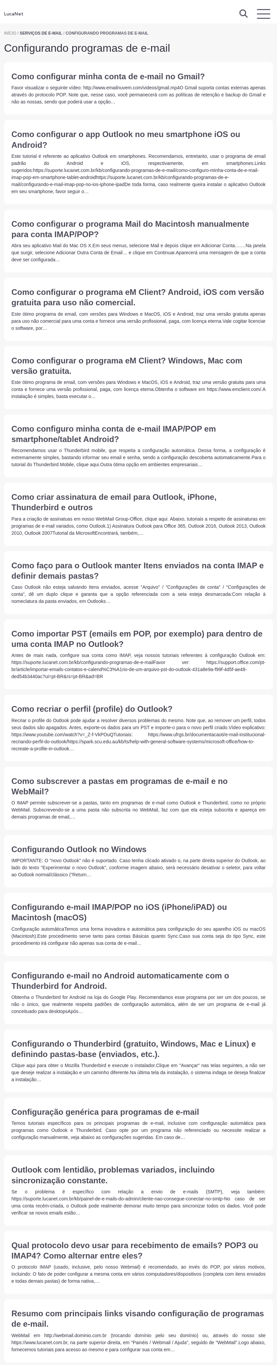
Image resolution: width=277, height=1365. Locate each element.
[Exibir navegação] (263, 13)
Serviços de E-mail (41, 33)
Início (10, 33)
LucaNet (14, 14)
